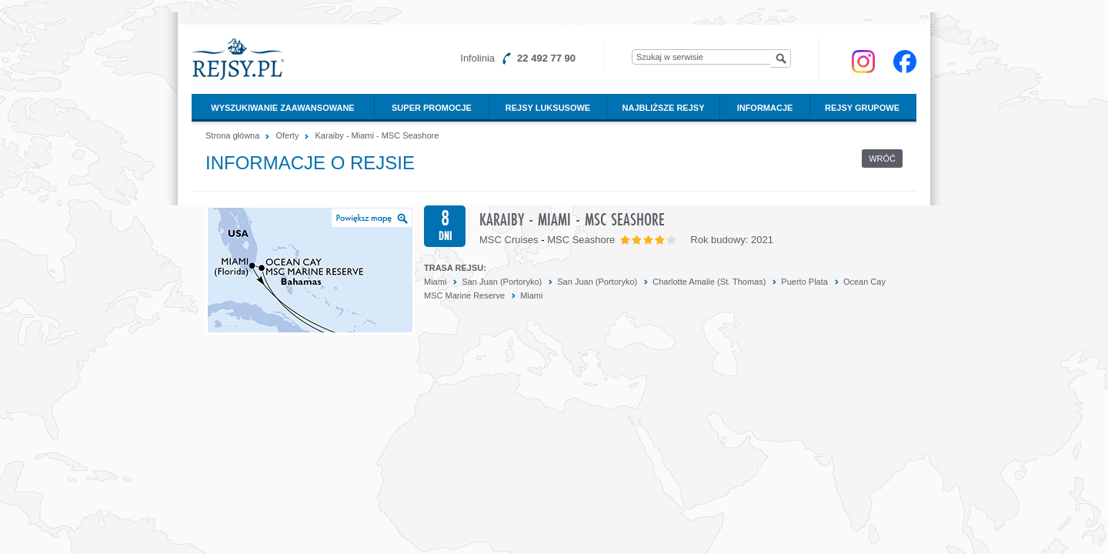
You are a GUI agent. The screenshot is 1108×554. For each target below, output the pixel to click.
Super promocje (432, 107)
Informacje (765, 107)
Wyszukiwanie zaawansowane (282, 107)
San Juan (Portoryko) (502, 281)
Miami (435, 281)
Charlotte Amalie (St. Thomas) (709, 281)
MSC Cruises (509, 239)
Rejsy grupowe (862, 107)
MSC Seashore (581, 239)
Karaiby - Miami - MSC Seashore (377, 135)
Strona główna (232, 135)
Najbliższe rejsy (663, 107)
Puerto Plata (804, 281)
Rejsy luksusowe (548, 107)
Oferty (287, 135)
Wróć (882, 158)
